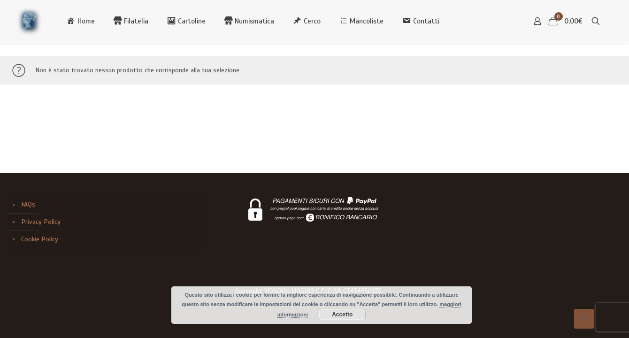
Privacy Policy (41, 222)
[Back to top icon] (584, 319)
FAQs (28, 204)
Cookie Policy (39, 239)
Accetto (342, 314)
